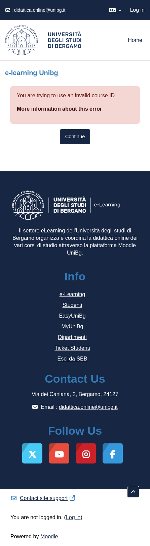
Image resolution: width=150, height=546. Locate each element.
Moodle (49, 536)
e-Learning (72, 294)
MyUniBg (72, 326)
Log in (137, 10)
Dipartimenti (72, 337)
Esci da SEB (72, 359)
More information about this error (59, 109)
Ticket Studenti (72, 348)
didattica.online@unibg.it (40, 10)
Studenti (72, 305)
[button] (115, 10)
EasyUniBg (72, 316)
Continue (75, 136)
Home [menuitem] (135, 40)
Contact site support (43, 498)
